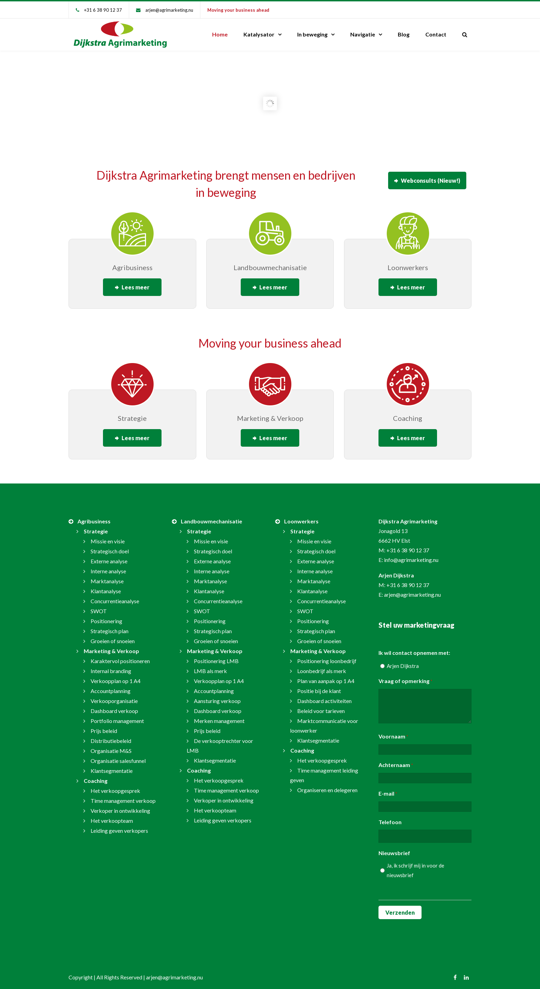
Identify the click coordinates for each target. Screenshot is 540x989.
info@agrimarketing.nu (411, 555)
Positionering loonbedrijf (326, 656)
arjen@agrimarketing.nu (169, 10)
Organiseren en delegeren (327, 786)
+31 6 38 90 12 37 (103, 10)
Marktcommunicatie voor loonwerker (324, 721)
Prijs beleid (104, 726)
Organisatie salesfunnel (118, 756)
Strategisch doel (110, 547)
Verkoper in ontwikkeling (120, 806)
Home (220, 34)
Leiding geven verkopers (119, 826)
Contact (435, 34)
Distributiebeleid (111, 736)
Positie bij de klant (319, 686)
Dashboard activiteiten (324, 696)
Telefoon (390, 818)
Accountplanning (111, 686)
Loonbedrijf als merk (321, 666)
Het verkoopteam (112, 816)
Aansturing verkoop (217, 696)
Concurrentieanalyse (115, 597)
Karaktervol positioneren (120, 656)
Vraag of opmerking (405, 677)
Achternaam (395, 761)
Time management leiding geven (324, 771)
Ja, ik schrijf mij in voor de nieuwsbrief (415, 866)
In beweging (312, 34)
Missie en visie (108, 537)
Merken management (219, 716)
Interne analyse (108, 567)
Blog (403, 34)
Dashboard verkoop (114, 706)
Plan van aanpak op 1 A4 (325, 676)
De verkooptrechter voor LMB (220, 741)
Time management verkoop (123, 796)
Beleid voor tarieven (321, 706)
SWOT (99, 607)
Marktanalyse (107, 577)
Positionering (106, 617)
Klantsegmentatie (112, 766)
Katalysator (258, 34)
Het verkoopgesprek (115, 786)
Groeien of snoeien (113, 637)
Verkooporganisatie (114, 696)
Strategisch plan (109, 627)
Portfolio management (117, 716)
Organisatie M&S (111, 746)
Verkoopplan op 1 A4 (116, 676)
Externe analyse (109, 557)
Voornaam (393, 732)
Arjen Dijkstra (403, 662)
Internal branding (111, 666)
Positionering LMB (216, 656)
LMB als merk (210, 666)
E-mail (387, 790)
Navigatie (362, 34)
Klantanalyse (106, 587)
